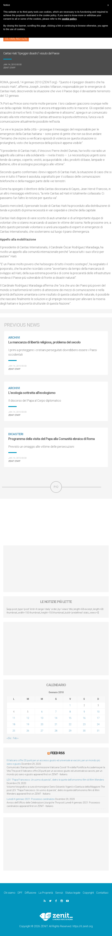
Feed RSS (57, 753)
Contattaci (102, 892)
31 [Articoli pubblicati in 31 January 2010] (98, 730)
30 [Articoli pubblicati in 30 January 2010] (84, 730)
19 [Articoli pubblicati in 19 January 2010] (27, 724)
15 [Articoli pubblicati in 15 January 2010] (70, 718)
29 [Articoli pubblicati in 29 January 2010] (70, 730)
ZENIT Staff (9, 67)
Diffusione (30, 892)
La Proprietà (46, 892)
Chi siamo (9, 892)
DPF (20, 892)
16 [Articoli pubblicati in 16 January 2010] (84, 718)
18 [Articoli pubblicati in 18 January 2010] (13, 724)
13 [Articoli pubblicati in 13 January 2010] (42, 718)
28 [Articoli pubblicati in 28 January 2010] (56, 730)
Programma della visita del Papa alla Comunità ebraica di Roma (51, 439)
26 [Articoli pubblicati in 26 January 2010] (27, 730)
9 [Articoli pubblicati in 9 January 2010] (84, 711)
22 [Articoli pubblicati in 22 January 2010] (70, 724)
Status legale (72, 892)
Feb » (15, 738)
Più (56, 487)
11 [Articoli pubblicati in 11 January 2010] (13, 718)
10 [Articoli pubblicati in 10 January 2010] (98, 711)
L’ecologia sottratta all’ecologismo (31, 393)
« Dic (9, 738)
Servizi (59, 892)
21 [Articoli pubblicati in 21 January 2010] (56, 724)
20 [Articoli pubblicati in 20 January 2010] (42, 724)
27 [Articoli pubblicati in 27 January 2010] (42, 730)
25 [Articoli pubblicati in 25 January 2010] (13, 730)
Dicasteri (15, 434)
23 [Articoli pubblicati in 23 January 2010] (84, 724)
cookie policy (69, 19)
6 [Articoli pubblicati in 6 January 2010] (42, 711)
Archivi (14, 337)
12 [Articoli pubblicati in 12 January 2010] (27, 718)
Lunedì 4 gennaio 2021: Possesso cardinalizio (31, 799)
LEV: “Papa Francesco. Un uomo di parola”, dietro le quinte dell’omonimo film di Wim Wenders (55, 779)
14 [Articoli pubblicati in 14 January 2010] (56, 718)
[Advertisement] (56, 522)
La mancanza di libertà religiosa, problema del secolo (44, 342)
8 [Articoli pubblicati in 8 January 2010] (70, 711)
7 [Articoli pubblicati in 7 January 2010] (56, 711)
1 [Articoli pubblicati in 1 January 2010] (70, 705)
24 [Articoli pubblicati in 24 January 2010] (98, 724)
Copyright (88, 892)
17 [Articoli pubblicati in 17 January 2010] (98, 718)
